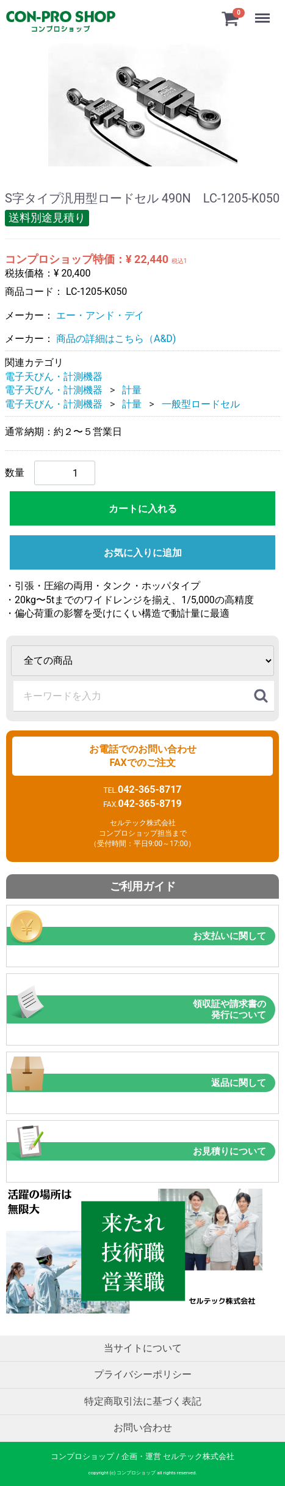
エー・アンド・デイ (100, 315)
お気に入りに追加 (143, 553)
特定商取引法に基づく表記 (142, 1401)
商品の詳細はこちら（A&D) (116, 338)
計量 (132, 390)
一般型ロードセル (201, 403)
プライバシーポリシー (143, 1374)
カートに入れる (143, 509)
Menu (263, 12)
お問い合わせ (143, 1427)
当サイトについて (143, 1348)
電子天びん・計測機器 (54, 376)
